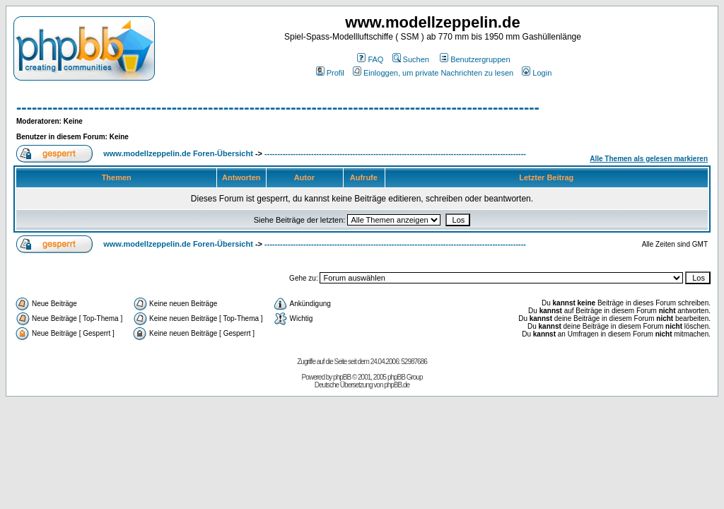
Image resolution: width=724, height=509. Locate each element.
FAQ (370, 59)
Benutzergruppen (475, 59)
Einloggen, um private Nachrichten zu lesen (433, 73)
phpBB (342, 377)
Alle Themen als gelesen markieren (649, 159)
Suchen (410, 59)
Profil (330, 73)
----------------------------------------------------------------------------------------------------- (277, 107)
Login (536, 73)
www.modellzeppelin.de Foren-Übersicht (178, 153)
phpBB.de (396, 385)
